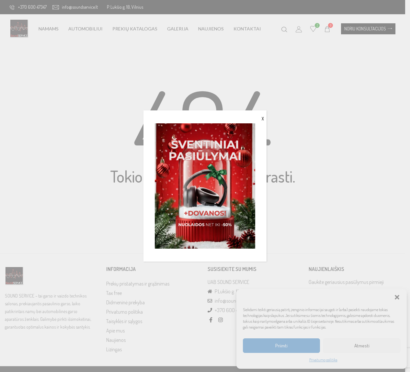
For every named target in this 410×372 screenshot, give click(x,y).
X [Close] (263, 118)
